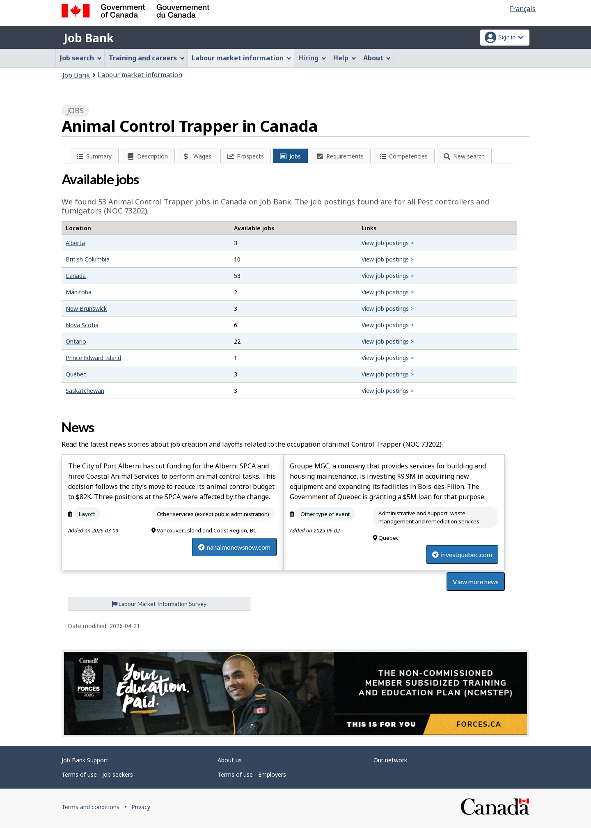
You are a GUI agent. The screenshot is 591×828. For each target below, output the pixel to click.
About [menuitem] (377, 57)
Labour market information (140, 74)
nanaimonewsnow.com (234, 547)
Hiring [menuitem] (312, 57)
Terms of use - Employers (252, 774)
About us (230, 760)
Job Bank (89, 38)
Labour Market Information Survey (159, 603)
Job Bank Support (85, 760)
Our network (390, 760)
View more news (476, 581)
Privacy (140, 807)
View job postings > (388, 243)
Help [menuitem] (344, 57)
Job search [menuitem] (81, 57)
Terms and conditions (90, 807)
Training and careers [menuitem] (147, 57)
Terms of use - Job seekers (97, 774)
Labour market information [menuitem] (241, 57)
